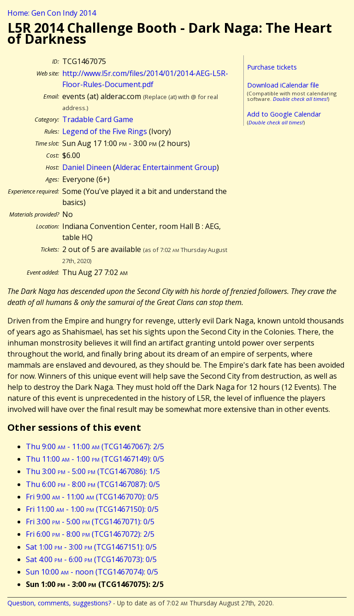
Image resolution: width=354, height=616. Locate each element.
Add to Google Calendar (284, 114)
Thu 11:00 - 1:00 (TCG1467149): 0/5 (95, 459)
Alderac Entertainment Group (166, 167)
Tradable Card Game (97, 119)
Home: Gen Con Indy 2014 (51, 13)
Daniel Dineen (86, 167)
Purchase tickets (272, 67)
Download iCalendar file (283, 85)
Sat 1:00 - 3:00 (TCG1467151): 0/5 (91, 547)
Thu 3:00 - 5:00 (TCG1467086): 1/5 (93, 471)
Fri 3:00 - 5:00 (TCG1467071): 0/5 (90, 521)
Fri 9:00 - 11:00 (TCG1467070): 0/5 (92, 497)
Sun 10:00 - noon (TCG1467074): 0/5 (92, 572)
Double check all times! (300, 98)
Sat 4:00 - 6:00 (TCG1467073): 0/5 (91, 559)
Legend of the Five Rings (104, 131)
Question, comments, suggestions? (59, 602)
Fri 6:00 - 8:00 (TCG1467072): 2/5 (90, 534)
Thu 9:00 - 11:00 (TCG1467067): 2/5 (95, 446)
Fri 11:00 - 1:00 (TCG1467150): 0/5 (92, 509)
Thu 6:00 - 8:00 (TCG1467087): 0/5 (93, 484)
